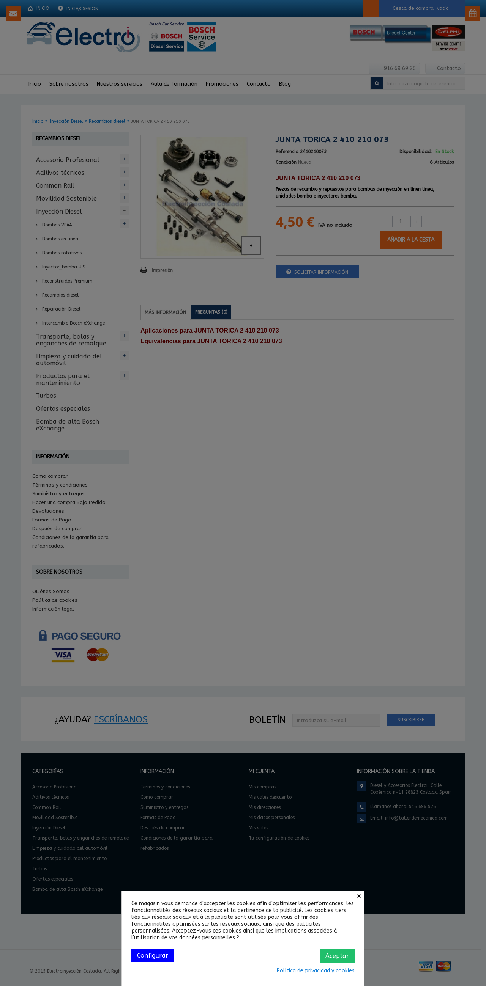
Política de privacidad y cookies (316, 970)
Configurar (152, 955)
